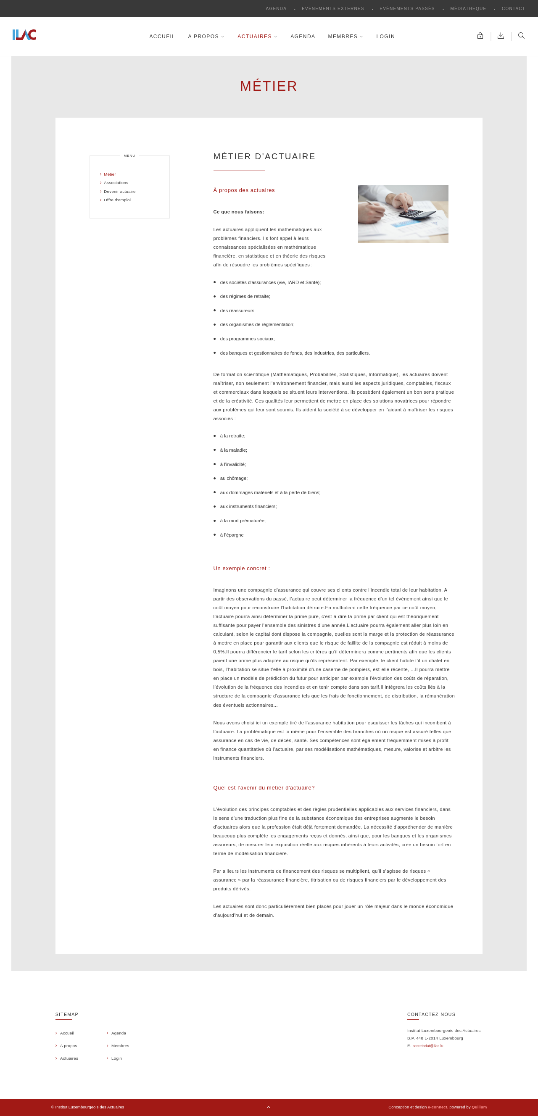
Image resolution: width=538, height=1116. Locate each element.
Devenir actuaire (119, 191)
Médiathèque (469, 8)
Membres (346, 36)
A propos (206, 36)
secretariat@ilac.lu (428, 1046)
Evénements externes (334, 8)
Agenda (277, 8)
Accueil (162, 36)
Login (385, 36)
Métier (109, 174)
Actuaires (257, 36)
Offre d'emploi (117, 199)
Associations (115, 182)
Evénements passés (408, 8)
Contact (513, 8)
